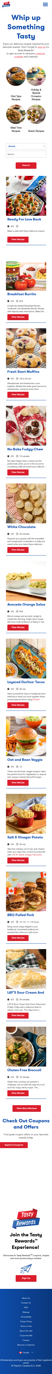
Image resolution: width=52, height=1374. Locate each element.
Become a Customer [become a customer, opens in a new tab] (25, 1345)
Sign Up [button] (26, 1278)
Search (26, 165)
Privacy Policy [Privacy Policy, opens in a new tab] (23, 1322)
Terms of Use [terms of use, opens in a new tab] (23, 1326)
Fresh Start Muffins (23, 371)
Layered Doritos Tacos (26, 682)
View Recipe (18, 239)
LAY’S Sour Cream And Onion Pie (25, 992)
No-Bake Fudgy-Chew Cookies (25, 449)
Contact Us (26, 1303)
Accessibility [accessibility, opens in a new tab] (23, 1317)
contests (18, 56)
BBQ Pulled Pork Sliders (20, 915)
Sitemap (26, 1312)
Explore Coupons (14, 1144)
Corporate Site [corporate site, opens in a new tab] (23, 1336)
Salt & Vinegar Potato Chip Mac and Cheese (25, 837)
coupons (40, 53)
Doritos (36, 699)
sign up (41, 47)
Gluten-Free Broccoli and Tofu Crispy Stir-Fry (24, 1070)
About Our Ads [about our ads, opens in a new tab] (23, 1331)
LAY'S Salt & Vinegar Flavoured (27, 854)
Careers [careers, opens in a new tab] (22, 1341)
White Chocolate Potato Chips (21, 527)
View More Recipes (27, 1108)
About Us (26, 1298)
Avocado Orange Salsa (26, 604)
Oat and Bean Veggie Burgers (24, 760)
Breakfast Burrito (21, 294)
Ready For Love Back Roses (24, 219)
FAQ (26, 1307)
